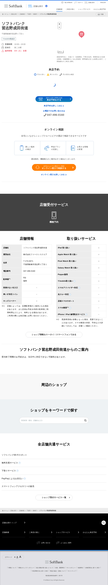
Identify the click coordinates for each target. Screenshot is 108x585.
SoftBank (13, 6)
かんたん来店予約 (90, 532)
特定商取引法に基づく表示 (40, 571)
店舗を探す (14, 14)
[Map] (81, 37)
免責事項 (80, 568)
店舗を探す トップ (9, 522)
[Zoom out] (59, 27)
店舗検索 (22, 14)
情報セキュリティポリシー (26, 568)
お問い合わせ (45, 543)
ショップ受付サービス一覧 (54, 497)
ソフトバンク (54, 562)
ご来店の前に (34, 532)
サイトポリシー (71, 568)
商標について (12, 568)
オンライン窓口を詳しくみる (53, 174)
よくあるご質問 (66, 543)
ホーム (6, 14)
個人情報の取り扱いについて (44, 568)
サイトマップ (72, 571)
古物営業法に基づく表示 (92, 568)
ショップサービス (63, 532)
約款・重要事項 (59, 568)
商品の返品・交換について (58, 571)
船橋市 (35, 14)
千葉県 (29, 14)
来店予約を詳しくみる (53, 106)
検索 (85, 420)
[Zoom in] (59, 24)
